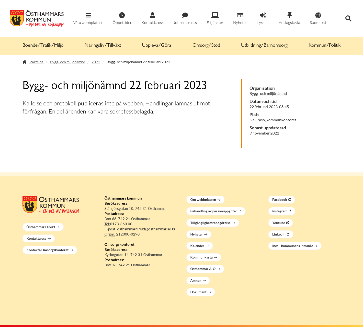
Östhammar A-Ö (203, 269)
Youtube (278, 223)
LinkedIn (278, 234)
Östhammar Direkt (40, 227)
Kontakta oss (36, 238)
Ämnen (195, 280)
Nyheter (196, 234)
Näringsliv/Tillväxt (103, 45)
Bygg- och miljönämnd (67, 62)
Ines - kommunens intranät (292, 246)
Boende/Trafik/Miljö (43, 45)
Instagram (279, 211)
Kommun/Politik (324, 45)
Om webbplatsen (203, 199)
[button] (88, 18)
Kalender (197, 246)
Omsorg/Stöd (206, 45)
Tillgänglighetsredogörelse (210, 223)
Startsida (36, 62)
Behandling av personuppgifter (213, 211)
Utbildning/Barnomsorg (264, 45)
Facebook (279, 199)
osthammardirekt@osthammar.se (144, 229)
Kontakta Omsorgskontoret (47, 250)
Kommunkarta (201, 257)
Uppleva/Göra (156, 45)
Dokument (198, 292)
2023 (95, 62)
